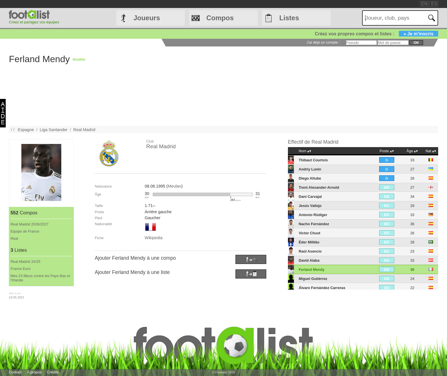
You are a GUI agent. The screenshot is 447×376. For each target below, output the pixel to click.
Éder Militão (309, 242)
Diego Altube (310, 178)
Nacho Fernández (314, 224)
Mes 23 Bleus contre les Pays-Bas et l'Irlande (40, 278)
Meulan (174, 186)
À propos (34, 372)
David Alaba (309, 260)
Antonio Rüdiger (313, 215)
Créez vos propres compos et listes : (376, 33)
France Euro (21, 269)
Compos (220, 18)
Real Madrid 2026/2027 (29, 224)
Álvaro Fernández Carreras (322, 288)
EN (424, 3)
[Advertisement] (257, 86)
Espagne (26, 129)
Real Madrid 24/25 (25, 261)
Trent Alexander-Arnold (319, 187)
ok (416, 42)
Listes (289, 18)
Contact (15, 372)
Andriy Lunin (310, 169)
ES (434, 3)
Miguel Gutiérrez (313, 279)
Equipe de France (25, 231)
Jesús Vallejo (310, 206)
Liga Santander (54, 129)
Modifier (79, 59)
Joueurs (146, 18)
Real (14, 238)
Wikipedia (153, 237)
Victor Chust (309, 233)
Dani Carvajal (310, 196)
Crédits (53, 372)
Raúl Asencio (310, 251)
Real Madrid (84, 129)
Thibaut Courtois (313, 160)
